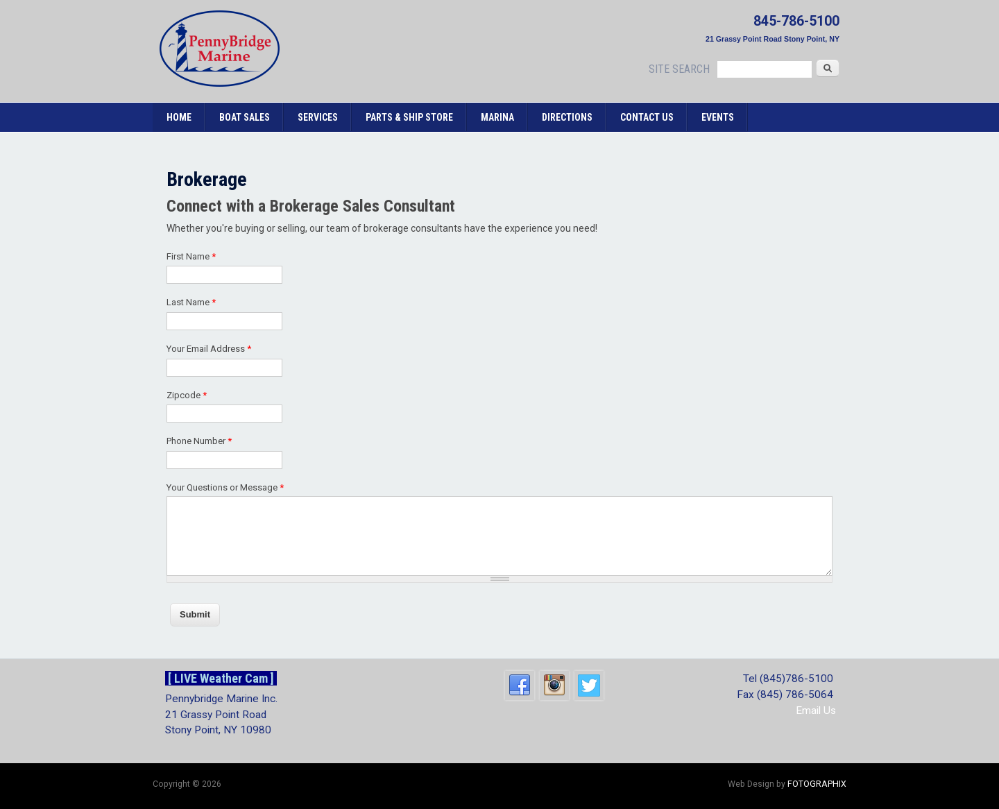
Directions (567, 117)
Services (318, 117)
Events (717, 117)
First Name (191, 256)
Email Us (816, 710)
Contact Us (647, 117)
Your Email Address (208, 348)
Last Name (191, 302)
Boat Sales (244, 117)
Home (178, 117)
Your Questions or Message (225, 487)
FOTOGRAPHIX (816, 784)
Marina (497, 117)
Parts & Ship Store (409, 117)
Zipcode (186, 395)
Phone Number (199, 441)
